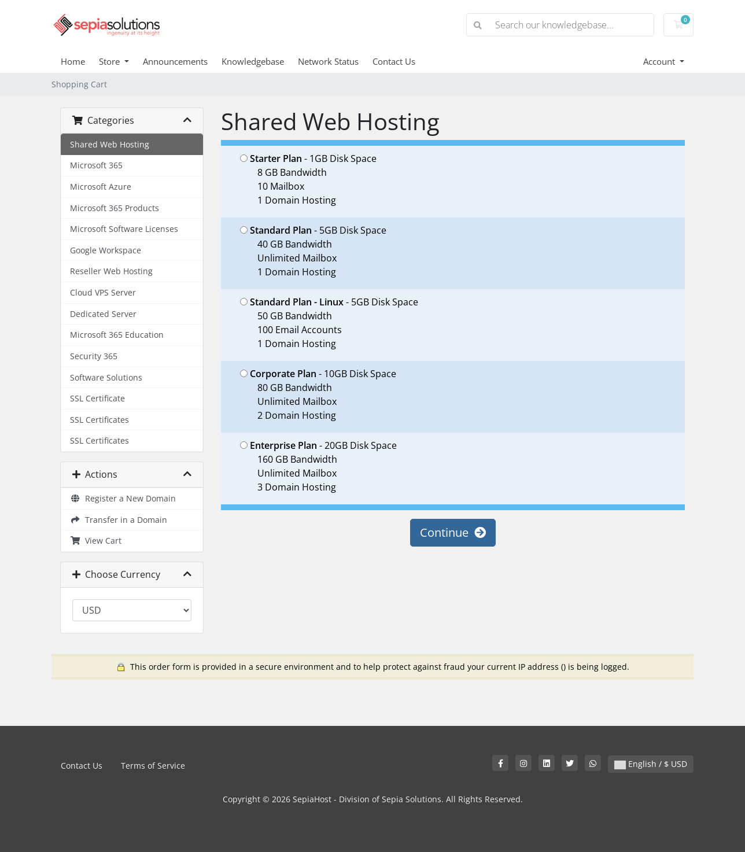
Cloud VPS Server (103, 292)
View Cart (95, 540)
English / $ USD (650, 763)
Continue (453, 532)
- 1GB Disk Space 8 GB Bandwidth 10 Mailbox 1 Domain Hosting (308, 179)
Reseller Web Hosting (111, 270)
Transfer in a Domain (118, 519)
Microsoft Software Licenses (124, 228)
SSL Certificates (99, 419)
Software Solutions (106, 377)
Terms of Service (153, 765)
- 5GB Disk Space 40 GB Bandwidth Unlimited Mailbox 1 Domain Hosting (313, 251)
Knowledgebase (253, 61)
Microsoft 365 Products (114, 207)
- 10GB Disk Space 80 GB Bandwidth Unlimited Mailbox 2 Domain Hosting (318, 394)
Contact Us (393, 61)
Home (73, 61)
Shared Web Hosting (109, 144)
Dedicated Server (103, 313)
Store (110, 61)
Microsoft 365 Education (117, 334)
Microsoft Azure (100, 186)
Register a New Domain (123, 498)
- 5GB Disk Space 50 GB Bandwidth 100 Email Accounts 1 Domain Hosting (329, 323)
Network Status (328, 61)
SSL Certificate (97, 398)
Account (660, 61)
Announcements (175, 61)
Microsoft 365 (96, 165)
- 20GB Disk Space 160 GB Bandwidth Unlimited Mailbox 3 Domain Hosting (318, 466)
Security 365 (93, 356)
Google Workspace (105, 250)
